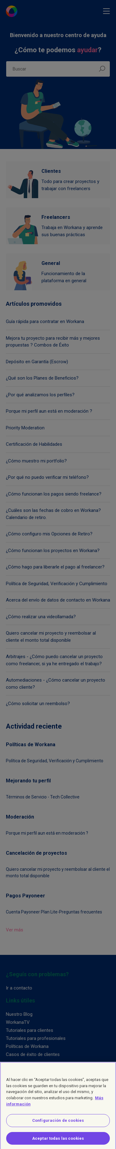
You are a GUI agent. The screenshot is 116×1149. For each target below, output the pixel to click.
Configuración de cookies (58, 1123)
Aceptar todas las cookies (58, 1141)
